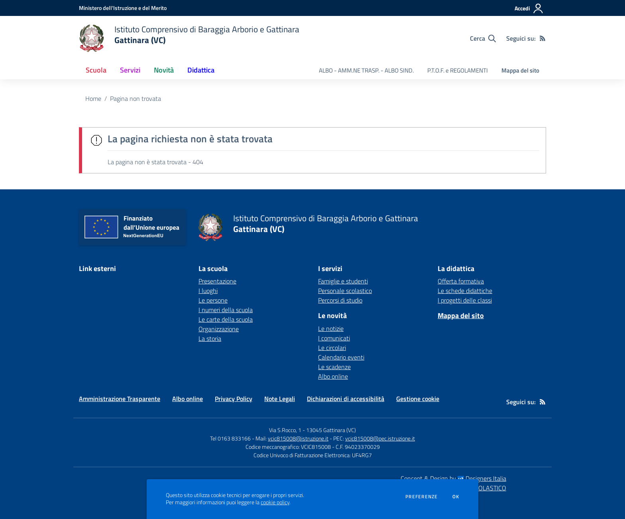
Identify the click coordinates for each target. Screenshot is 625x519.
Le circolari (332, 347)
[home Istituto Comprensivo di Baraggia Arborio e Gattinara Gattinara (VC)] (189, 38)
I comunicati (334, 338)
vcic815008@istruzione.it (298, 438)
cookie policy (275, 502)
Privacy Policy (233, 398)
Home (93, 98)
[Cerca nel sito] (483, 38)
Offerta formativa (461, 281)
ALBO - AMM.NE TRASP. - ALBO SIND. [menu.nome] (366, 70)
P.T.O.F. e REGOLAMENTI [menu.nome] (457, 70)
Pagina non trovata (135, 98)
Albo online (333, 376)
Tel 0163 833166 (230, 438)
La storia (210, 338)
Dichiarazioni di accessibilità (345, 398)
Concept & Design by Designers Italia (453, 478)
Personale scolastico (345, 290)
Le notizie (331, 328)
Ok (456, 496)
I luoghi (208, 290)
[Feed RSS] (542, 38)
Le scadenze (334, 367)
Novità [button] (164, 70)
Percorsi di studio (340, 300)
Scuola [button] (96, 70)
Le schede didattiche (465, 290)
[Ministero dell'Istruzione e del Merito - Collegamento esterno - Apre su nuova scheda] (123, 8)
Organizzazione (219, 329)
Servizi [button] (130, 70)
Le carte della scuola (226, 319)
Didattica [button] (200, 70)
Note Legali (279, 398)
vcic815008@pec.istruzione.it (380, 438)
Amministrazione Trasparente (119, 398)
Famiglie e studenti (343, 281)
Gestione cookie (417, 398)
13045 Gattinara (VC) (331, 430)
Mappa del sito (520, 70)
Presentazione (217, 281)
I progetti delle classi (465, 300)
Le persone (213, 300)
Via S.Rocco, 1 (285, 430)
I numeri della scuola (226, 310)
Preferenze (421, 496)
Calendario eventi (341, 357)
